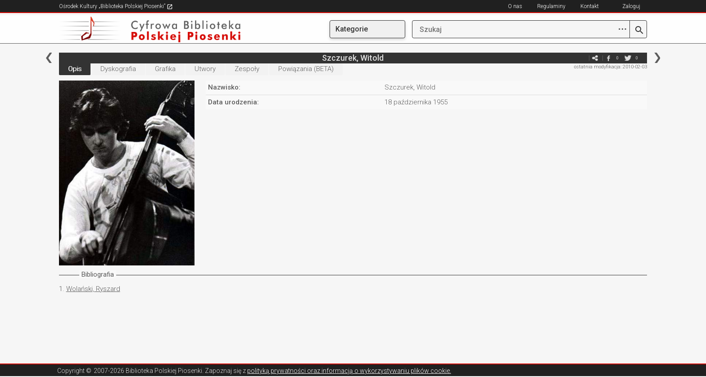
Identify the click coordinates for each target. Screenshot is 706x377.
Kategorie (351, 29)
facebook (608, 58)
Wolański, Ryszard (93, 289)
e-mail (581, 58)
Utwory (205, 69)
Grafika (165, 69)
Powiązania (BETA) (306, 69)
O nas (515, 6)
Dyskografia (118, 69)
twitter (627, 58)
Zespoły (247, 69)
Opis (74, 69)
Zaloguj (631, 6)
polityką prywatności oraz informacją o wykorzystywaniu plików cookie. (349, 370)
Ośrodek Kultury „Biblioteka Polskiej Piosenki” (116, 6)
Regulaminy (551, 6)
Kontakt (589, 6)
